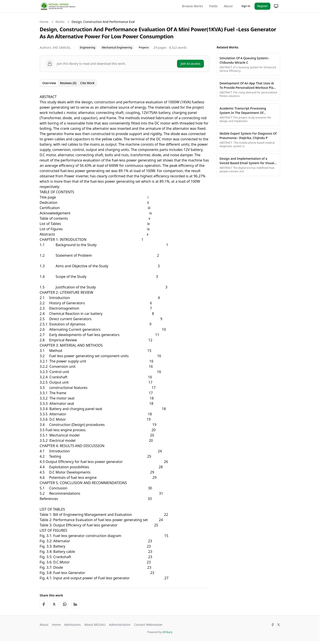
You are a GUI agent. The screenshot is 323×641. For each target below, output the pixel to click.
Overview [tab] (49, 83)
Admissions (72, 624)
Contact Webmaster (148, 624)
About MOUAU (94, 624)
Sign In (246, 6)
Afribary (167, 632)
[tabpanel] (125, 335)
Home (44, 22)
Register (262, 6)
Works (60, 22)
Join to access (190, 63)
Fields (213, 6)
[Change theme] (276, 6)
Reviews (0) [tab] (68, 83)
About (228, 6)
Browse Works (192, 6)
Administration (119, 624)
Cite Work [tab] (87, 83)
